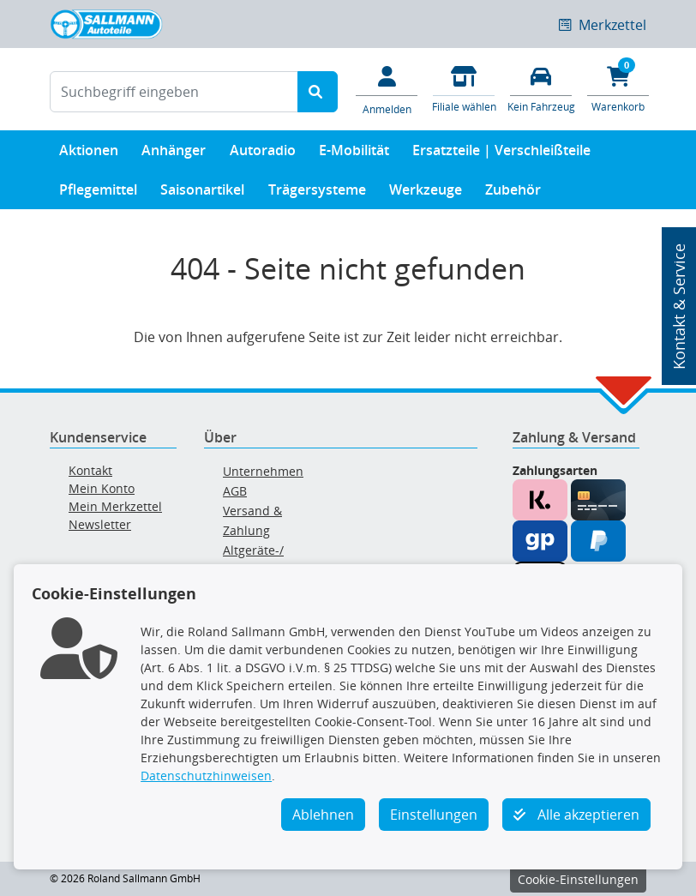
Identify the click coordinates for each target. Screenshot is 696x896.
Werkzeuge (425, 193)
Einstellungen (433, 814)
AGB (235, 491)
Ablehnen (323, 814)
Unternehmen (263, 471)
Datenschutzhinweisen (206, 775)
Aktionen (88, 154)
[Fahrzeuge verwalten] (540, 88)
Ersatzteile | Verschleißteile (501, 154)
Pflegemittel (98, 193)
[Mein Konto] (386, 89)
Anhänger (173, 154)
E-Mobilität (354, 154)
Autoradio (263, 154)
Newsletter (100, 524)
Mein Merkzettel (115, 506)
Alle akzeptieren (576, 814)
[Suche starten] (317, 91)
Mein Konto (102, 488)
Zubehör (513, 193)
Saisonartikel (202, 193)
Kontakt (90, 470)
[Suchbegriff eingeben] (174, 91)
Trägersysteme (317, 193)
